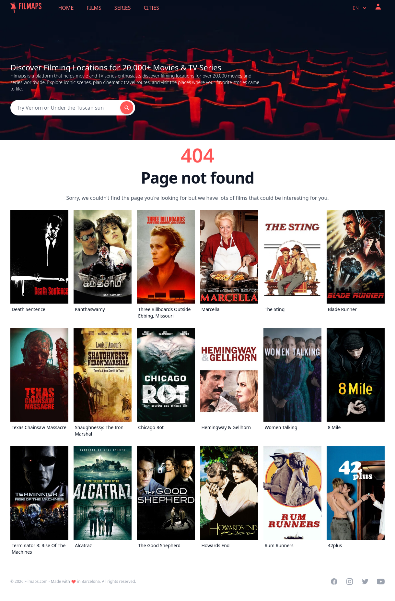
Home (66, 7)
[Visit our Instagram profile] (350, 581)
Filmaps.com (36, 581)
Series (122, 7)
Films (94, 7)
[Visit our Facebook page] (334, 581)
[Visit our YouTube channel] (381, 581)
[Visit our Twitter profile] (365, 581)
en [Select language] (360, 8)
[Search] (65, 107)
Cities (151, 7)
